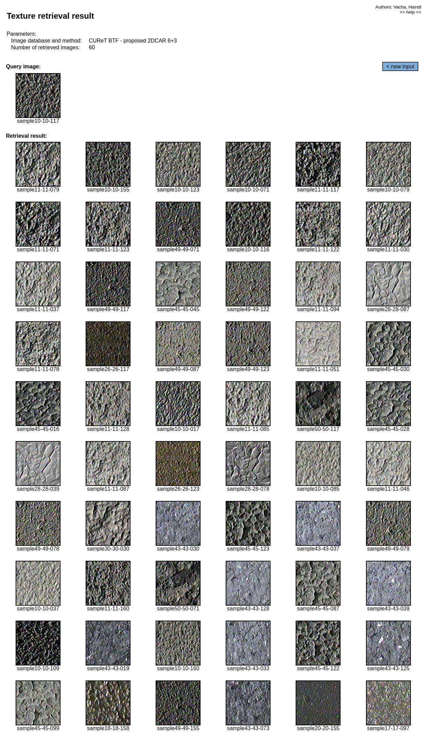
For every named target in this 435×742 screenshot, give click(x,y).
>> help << (410, 12)
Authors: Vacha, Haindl (398, 7)
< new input (400, 66)
